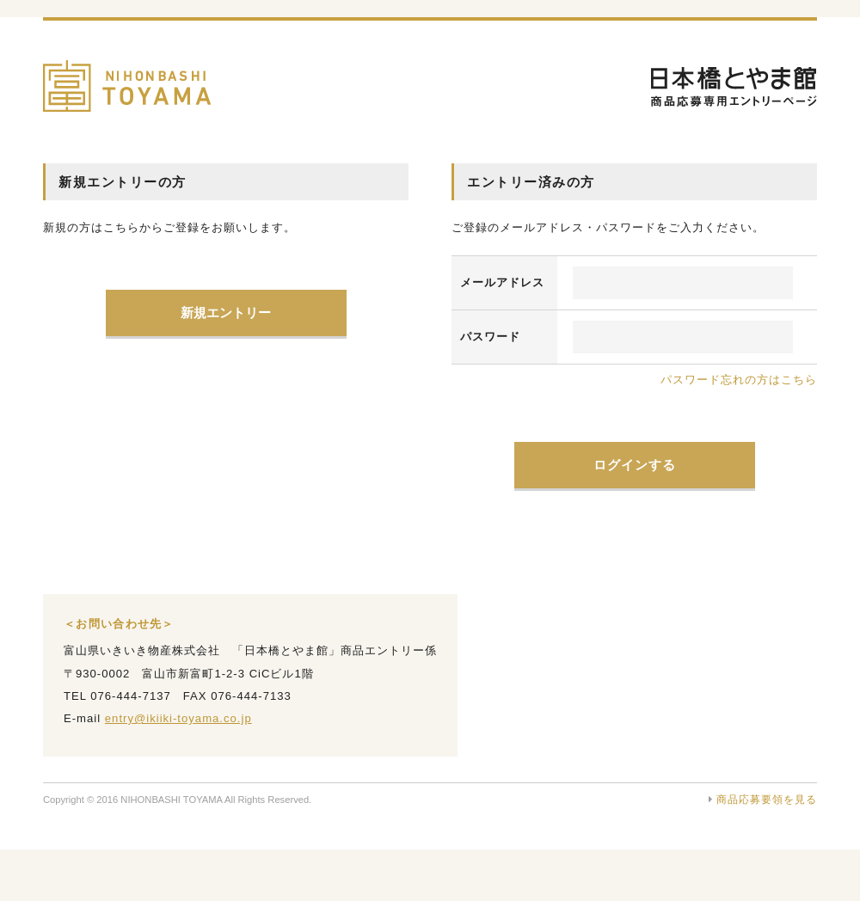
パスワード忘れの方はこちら (738, 379)
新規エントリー (226, 312)
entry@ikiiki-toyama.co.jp (178, 718)
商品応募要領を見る (763, 800)
